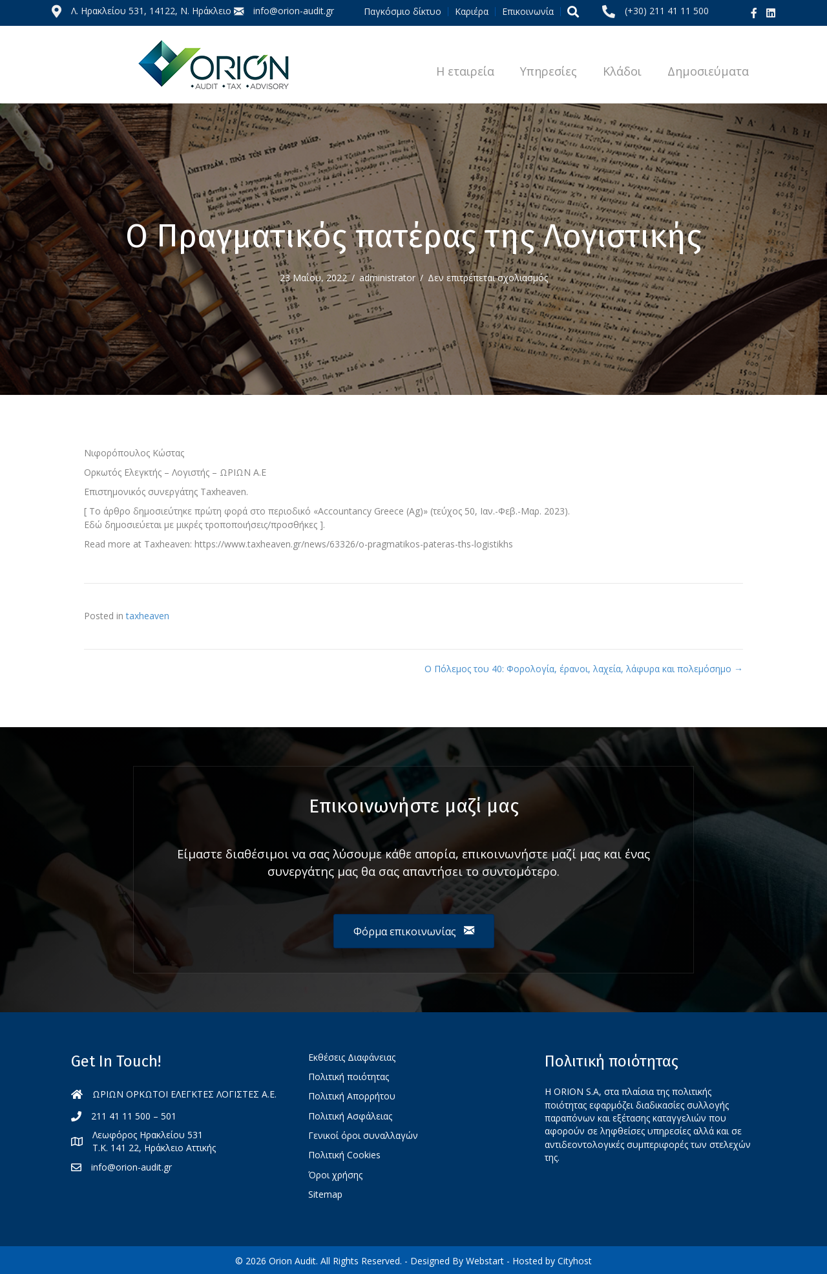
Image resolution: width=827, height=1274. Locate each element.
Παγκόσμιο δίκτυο (402, 11)
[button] (573, 11)
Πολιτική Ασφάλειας (350, 1116)
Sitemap (325, 1194)
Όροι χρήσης (335, 1175)
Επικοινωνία (528, 11)
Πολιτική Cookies (344, 1155)
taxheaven (147, 616)
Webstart (485, 1261)
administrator (387, 277)
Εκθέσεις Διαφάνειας (351, 1057)
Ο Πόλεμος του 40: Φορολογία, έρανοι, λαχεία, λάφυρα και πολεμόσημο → (583, 669)
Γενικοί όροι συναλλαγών (363, 1135)
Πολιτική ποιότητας (348, 1076)
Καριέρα (471, 11)
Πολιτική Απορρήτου (351, 1096)
